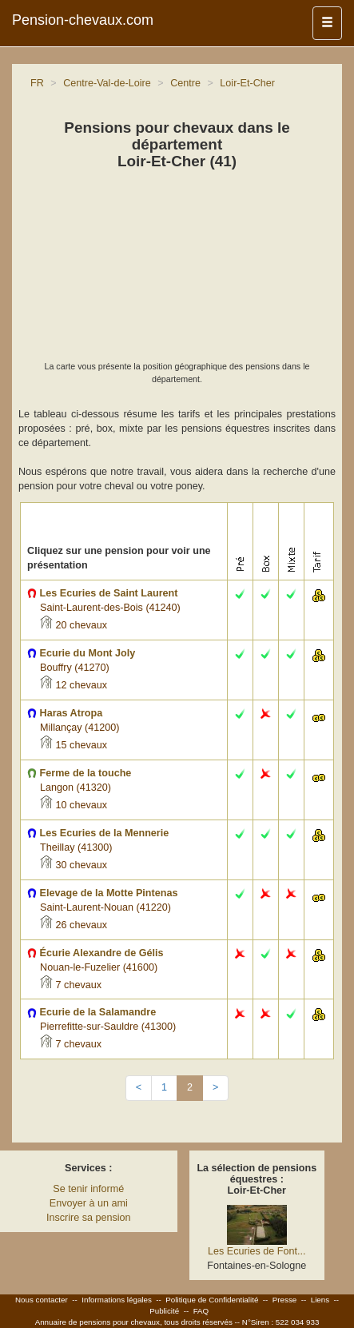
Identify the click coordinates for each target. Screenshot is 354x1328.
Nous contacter (41, 1299)
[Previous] (138, 1088)
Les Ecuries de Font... (257, 1251)
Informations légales (117, 1299)
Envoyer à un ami (89, 1203)
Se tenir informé (88, 1188)
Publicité (164, 1310)
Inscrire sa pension (88, 1217)
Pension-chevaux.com (82, 20)
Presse (284, 1299)
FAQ (201, 1310)
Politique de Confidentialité (211, 1299)
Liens (320, 1299)
